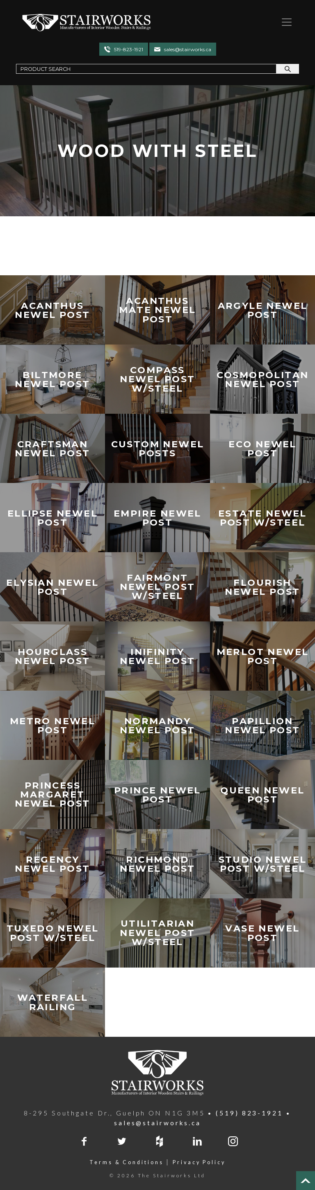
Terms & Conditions (126, 1162)
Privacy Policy (199, 1162)
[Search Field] (146, 68)
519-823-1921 (128, 49)
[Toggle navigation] (283, 22)
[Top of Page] (305, 1180)
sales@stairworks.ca (187, 49)
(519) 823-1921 (249, 1113)
